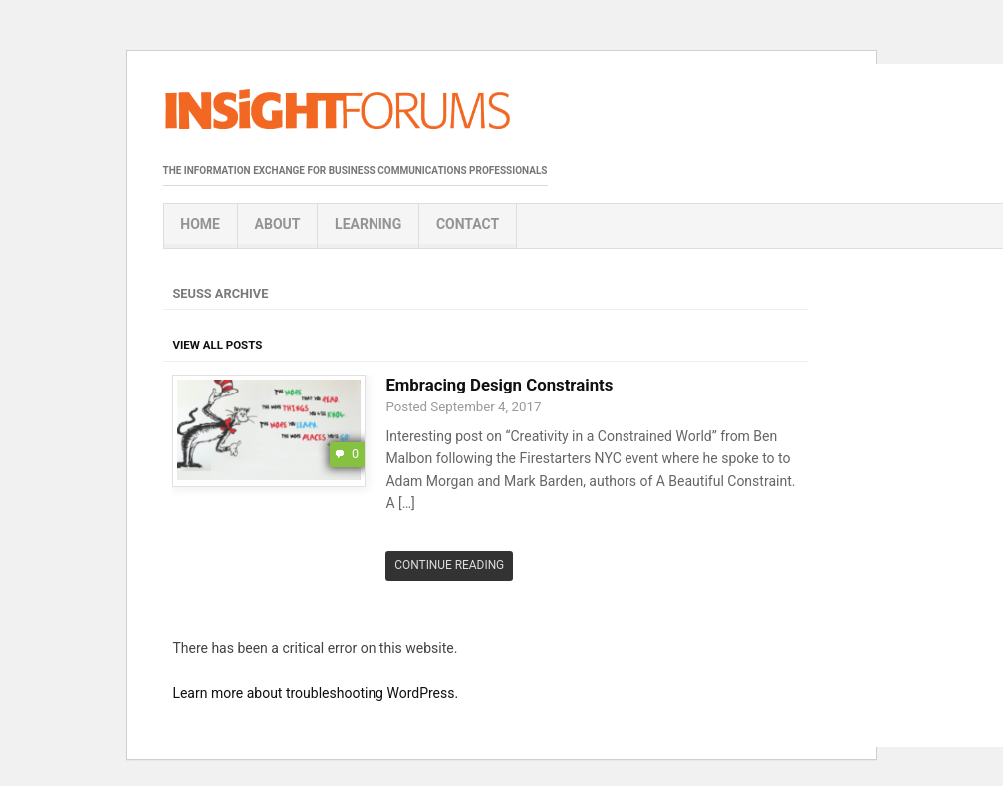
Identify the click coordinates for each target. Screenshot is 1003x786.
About (278, 224)
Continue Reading (449, 565)
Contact (467, 224)
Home (200, 224)
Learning (368, 224)
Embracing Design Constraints (499, 384)
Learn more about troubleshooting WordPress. (315, 693)
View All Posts (217, 345)
